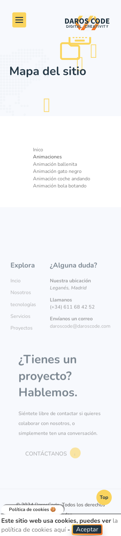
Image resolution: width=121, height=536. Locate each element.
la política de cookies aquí (59, 525)
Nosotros (20, 300)
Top (104, 497)
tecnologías (23, 312)
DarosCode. (48, 504)
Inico (39, 149)
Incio (15, 288)
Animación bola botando (61, 185)
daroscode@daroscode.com (80, 334)
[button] (87, 529)
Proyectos (21, 336)
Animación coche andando (63, 178)
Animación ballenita (56, 164)
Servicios (20, 324)
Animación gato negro (58, 171)
